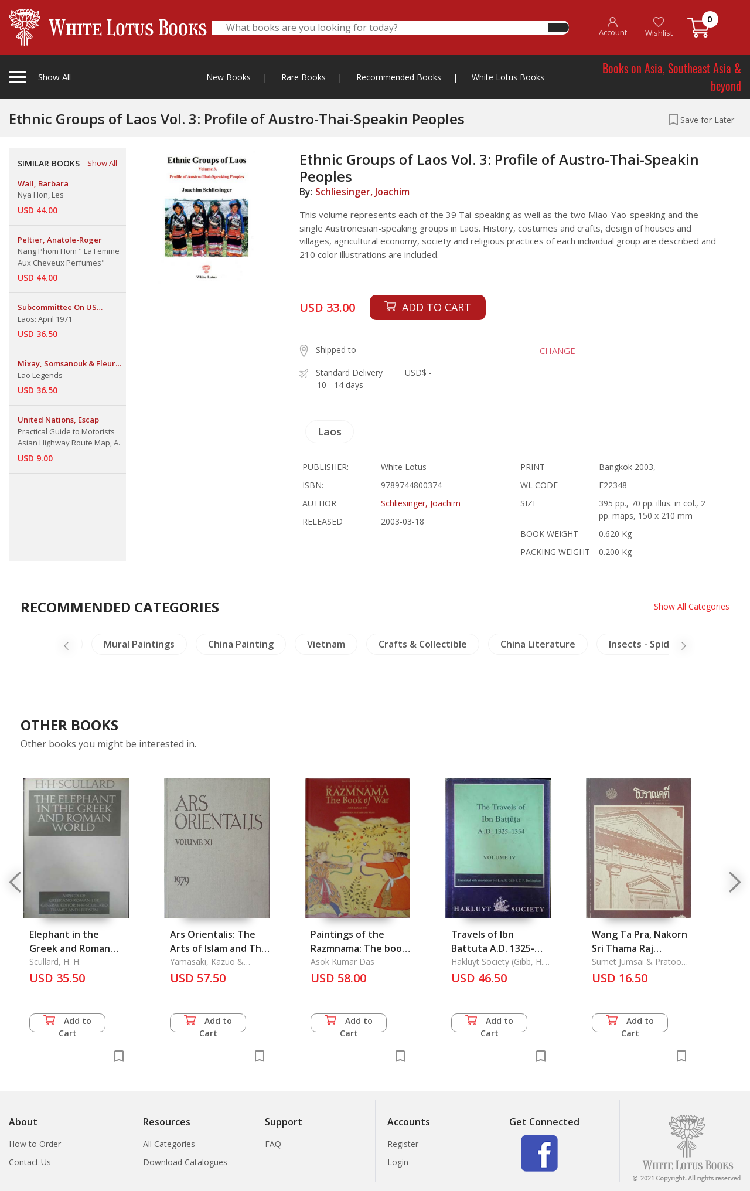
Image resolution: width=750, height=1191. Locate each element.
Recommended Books (398, 77)
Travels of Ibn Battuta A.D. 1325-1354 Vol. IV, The (492, 948)
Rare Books (303, 77)
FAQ (273, 1143)
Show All (102, 163)
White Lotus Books (508, 77)
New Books (228, 77)
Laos (330, 431)
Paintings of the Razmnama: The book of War (359, 948)
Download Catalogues (185, 1162)
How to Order (35, 1143)
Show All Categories (691, 606)
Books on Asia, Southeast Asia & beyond (671, 76)
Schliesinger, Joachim (362, 191)
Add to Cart (67, 1023)
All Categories (169, 1143)
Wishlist (659, 27)
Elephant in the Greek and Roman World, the (69, 948)
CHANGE (557, 350)
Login (397, 1162)
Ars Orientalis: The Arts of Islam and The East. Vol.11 (218, 948)
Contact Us (30, 1162)
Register (402, 1143)
